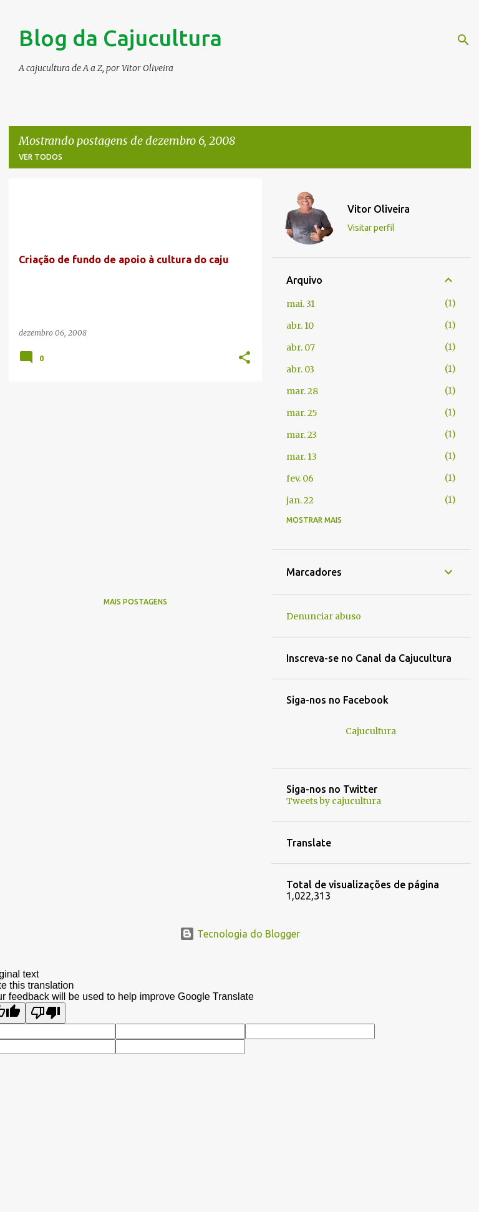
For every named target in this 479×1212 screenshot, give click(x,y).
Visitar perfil (371, 228)
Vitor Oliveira (378, 209)
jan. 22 (300, 500)
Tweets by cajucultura (333, 801)
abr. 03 (300, 369)
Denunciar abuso (323, 616)
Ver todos (40, 157)
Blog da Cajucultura (120, 38)
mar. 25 (301, 413)
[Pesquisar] (463, 40)
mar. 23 (301, 434)
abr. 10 (300, 325)
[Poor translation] (45, 1013)
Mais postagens (135, 602)
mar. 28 (302, 391)
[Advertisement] (131, 478)
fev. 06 (300, 478)
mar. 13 (301, 456)
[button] (244, 358)
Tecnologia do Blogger (240, 933)
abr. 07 (300, 347)
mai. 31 (300, 303)
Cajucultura (371, 731)
